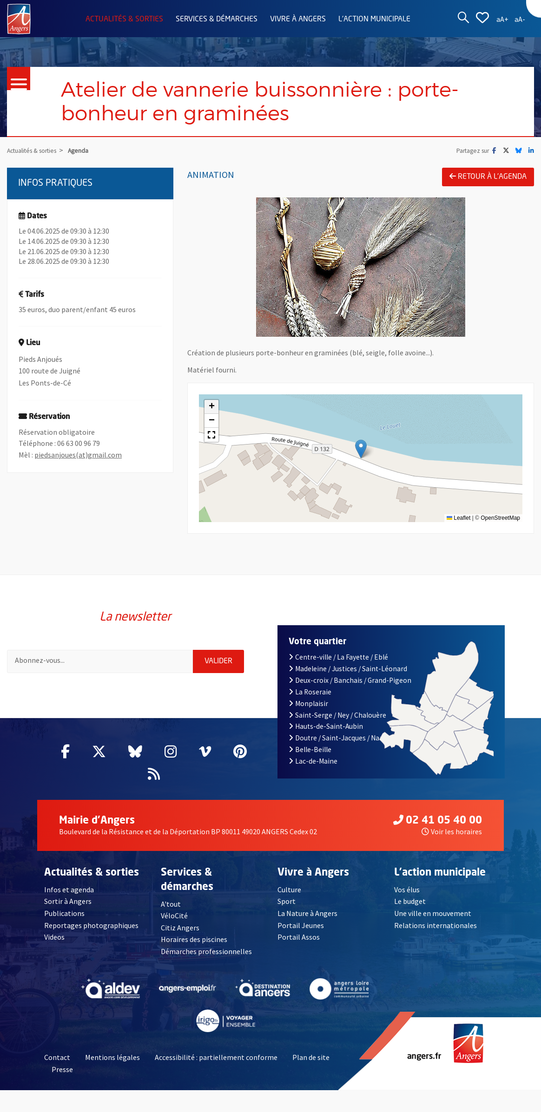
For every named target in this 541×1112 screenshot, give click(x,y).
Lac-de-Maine (313, 761)
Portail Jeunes (300, 925)
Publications (64, 913)
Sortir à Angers (68, 901)
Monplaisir (308, 703)
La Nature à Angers (307, 913)
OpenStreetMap (500, 518)
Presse (62, 1069)
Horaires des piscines (194, 939)
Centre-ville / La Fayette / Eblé (338, 657)
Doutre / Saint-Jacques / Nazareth (344, 737)
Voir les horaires (452, 831)
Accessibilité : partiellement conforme (216, 1057)
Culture (289, 889)
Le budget (410, 901)
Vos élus (407, 889)
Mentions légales (112, 1057)
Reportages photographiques (91, 925)
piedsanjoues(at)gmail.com (78, 454)
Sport (286, 901)
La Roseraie (310, 691)
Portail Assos (298, 937)
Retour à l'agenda (488, 176)
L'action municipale (374, 19)
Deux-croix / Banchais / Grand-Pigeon (350, 680)
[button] (361, 448)
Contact (57, 1057)
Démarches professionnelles (206, 951)
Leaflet (458, 518)
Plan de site (311, 1057)
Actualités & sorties (124, 19)
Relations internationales (435, 925)
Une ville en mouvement (432, 913)
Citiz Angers (180, 927)
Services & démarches (216, 19)
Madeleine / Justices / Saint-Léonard (348, 668)
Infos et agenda (69, 889)
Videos (54, 937)
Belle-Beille (310, 749)
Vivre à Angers (298, 19)
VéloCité (174, 915)
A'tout (171, 904)
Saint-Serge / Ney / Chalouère (337, 715)
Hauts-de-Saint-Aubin (326, 726)
